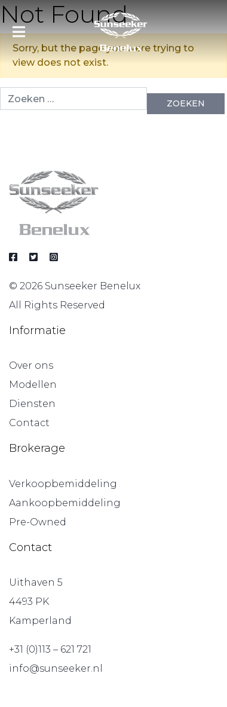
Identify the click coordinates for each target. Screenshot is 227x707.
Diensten (32, 403)
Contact (29, 423)
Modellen (33, 384)
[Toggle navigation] (19, 32)
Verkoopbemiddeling (63, 483)
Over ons (31, 365)
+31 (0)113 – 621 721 (50, 649)
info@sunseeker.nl (56, 668)
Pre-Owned (37, 522)
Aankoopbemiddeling (65, 503)
